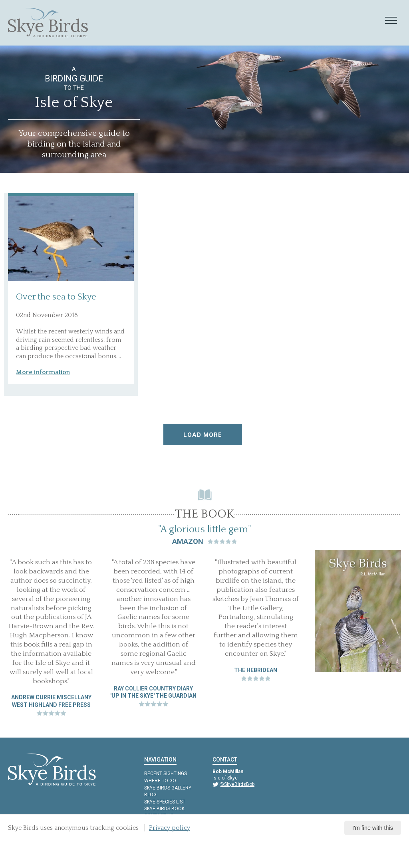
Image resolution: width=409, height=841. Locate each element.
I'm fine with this (372, 828)
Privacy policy (169, 827)
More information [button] (43, 372)
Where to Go (160, 780)
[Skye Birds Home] (48, 23)
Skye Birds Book (164, 808)
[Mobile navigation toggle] (391, 21)
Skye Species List (164, 802)
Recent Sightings (165, 773)
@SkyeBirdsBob (236, 784)
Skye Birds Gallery (167, 788)
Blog (150, 794)
